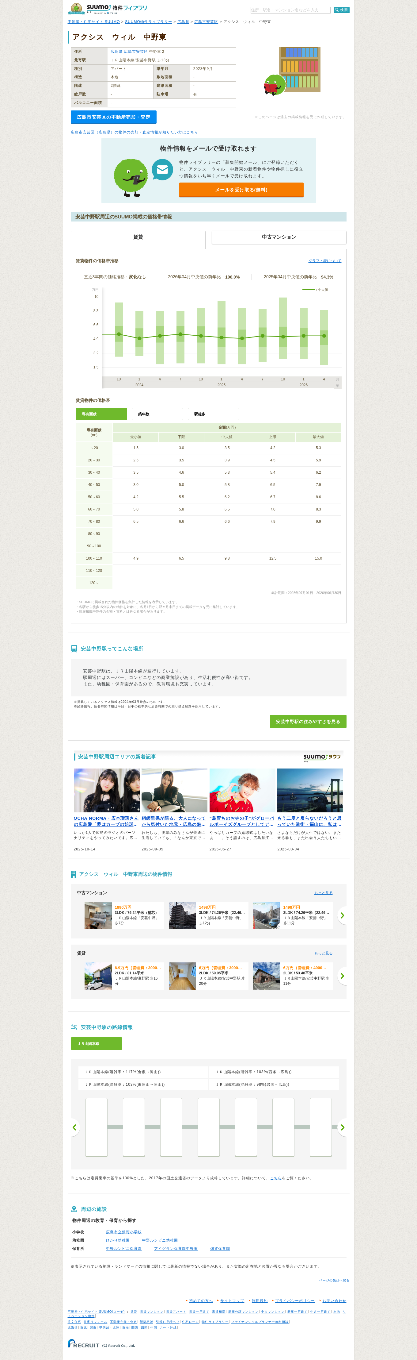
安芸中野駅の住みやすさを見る (308, 721)
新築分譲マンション (243, 1311)
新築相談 (146, 1321)
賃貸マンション (152, 1311)
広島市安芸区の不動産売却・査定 (113, 117)
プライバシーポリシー (295, 1301)
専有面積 (89, 414)
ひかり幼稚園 (118, 1240)
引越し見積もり (168, 1321)
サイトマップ (232, 1301)
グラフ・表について (325, 261)
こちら (276, 1178)
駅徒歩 (199, 414)
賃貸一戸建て (199, 1311)
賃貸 (134, 1311)
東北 (83, 1327)
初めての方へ (201, 1301)
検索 (344, 10)
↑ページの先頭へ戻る (333, 1280)
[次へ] (342, 915)
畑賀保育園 (220, 1248)
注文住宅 (74, 1321)
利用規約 (260, 1301)
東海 (125, 1327)
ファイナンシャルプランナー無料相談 (260, 1321)
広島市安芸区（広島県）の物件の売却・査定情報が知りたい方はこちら (134, 132)
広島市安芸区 (206, 22)
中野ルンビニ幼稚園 (160, 1240)
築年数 (143, 414)
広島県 (183, 22)
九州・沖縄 (168, 1327)
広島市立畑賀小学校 (124, 1232)
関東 (93, 1327)
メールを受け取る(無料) (241, 189)
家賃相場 (219, 1311)
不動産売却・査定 (123, 1321)
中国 (153, 1327)
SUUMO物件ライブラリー (148, 22)
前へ (75, 1127)
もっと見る (323, 893)
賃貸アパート (176, 1311)
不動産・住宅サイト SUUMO (94, 22)
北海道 (73, 1327)
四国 (144, 1327)
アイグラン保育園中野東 (176, 1248)
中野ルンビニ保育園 (124, 1248)
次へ (342, 1127)
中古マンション (273, 1311)
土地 (336, 1311)
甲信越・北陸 (109, 1327)
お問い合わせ (335, 1301)
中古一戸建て (320, 1311)
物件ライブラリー (215, 1321)
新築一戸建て (297, 1311)
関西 (134, 1327)
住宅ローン (190, 1321)
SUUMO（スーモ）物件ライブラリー (109, 8)
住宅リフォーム (95, 1321)
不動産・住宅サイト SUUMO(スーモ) (96, 1311)
